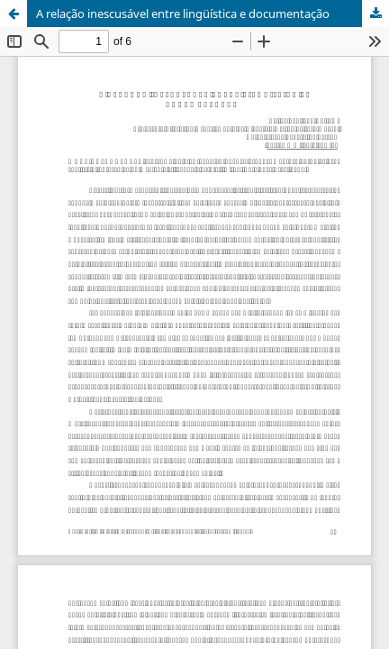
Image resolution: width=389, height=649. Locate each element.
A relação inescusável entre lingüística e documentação (183, 13)
